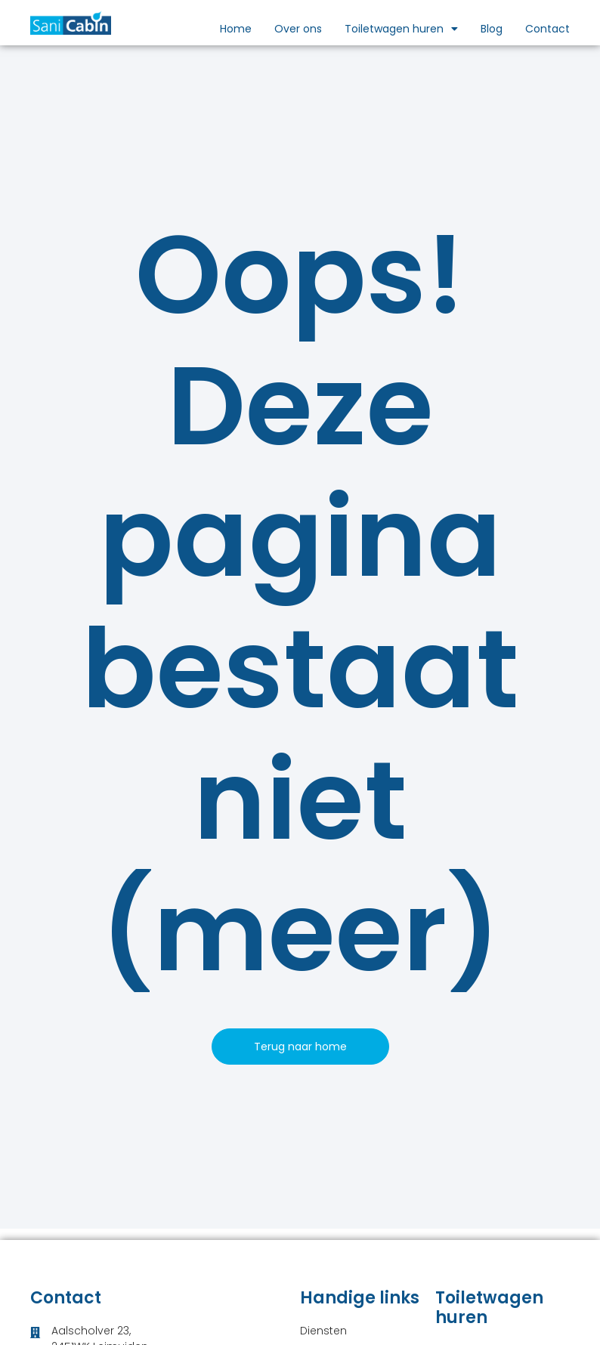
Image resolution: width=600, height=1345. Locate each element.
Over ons (298, 28)
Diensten (323, 1330)
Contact (547, 28)
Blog (492, 28)
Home (236, 28)
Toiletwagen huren (401, 29)
